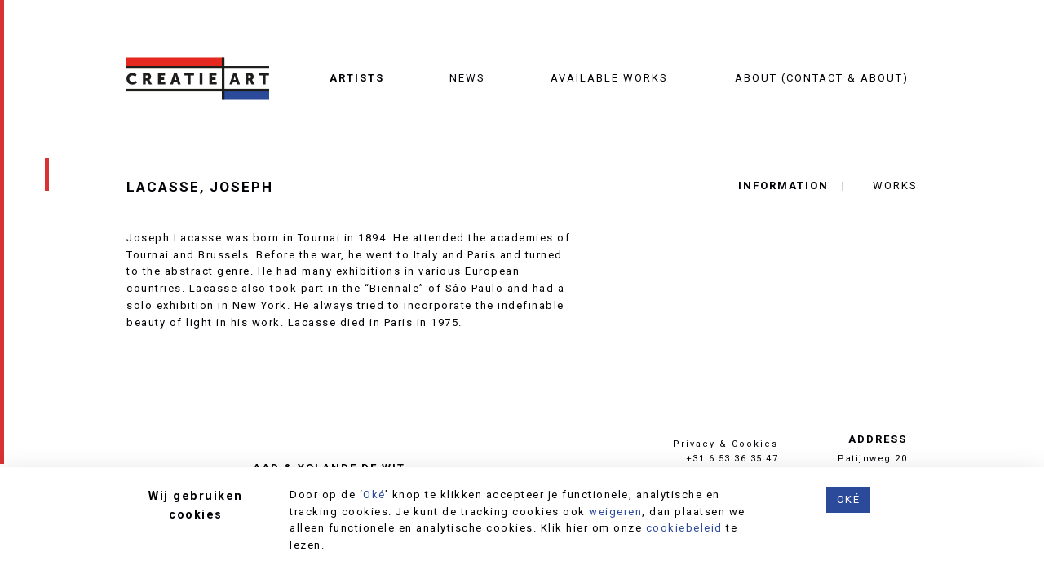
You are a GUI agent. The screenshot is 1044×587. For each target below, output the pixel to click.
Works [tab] (895, 185)
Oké (374, 494)
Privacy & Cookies (725, 444)
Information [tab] (783, 185)
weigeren (615, 511)
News (467, 78)
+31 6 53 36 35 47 (732, 458)
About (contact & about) (822, 78)
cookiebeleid (684, 528)
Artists (357, 78)
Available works (609, 78)
